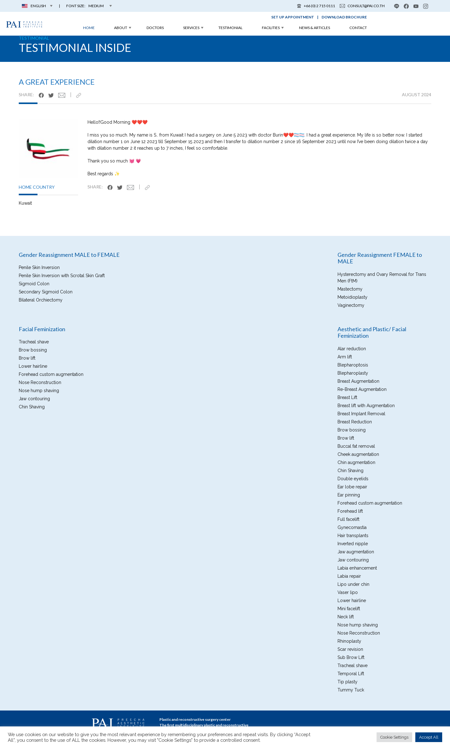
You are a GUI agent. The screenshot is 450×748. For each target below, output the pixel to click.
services (191, 27)
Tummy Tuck (351, 689)
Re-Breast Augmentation (362, 389)
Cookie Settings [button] (394, 737)
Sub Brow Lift (351, 657)
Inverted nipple (353, 543)
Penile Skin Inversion (39, 267)
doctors (155, 27)
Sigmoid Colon (34, 283)
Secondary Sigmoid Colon (45, 291)
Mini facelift (349, 608)
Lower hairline (33, 366)
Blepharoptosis (353, 364)
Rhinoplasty (349, 641)
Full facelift (348, 519)
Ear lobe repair (352, 486)
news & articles (314, 27)
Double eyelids (353, 478)
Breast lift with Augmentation (366, 405)
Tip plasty (348, 681)
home (89, 27)
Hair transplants (353, 535)
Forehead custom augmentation (51, 374)
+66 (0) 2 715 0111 (316, 5)
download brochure (344, 17)
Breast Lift (347, 397)
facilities (271, 27)
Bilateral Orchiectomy (40, 299)
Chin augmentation (356, 462)
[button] (89, 6)
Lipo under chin (353, 584)
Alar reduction (352, 348)
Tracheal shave (34, 341)
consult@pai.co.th (362, 5)
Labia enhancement (357, 568)
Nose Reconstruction (40, 382)
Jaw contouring (34, 398)
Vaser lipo (348, 592)
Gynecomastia (352, 527)
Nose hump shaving (39, 390)
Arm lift (345, 356)
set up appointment (292, 17)
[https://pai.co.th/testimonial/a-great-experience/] (81, 95)
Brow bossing (33, 349)
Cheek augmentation (358, 454)
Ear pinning (349, 494)
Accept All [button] (428, 737)
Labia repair (349, 576)
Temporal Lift (351, 673)
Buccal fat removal (356, 446)
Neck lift (346, 616)
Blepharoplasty (353, 373)
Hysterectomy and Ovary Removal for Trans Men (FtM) (382, 277)
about (120, 27)
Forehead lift (350, 511)
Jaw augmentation (356, 551)
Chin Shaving (32, 406)
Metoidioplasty (353, 297)
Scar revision (350, 649)
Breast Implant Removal (361, 413)
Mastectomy (350, 289)
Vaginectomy (351, 305)
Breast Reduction (355, 421)
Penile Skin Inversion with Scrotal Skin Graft (62, 275)
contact (358, 27)
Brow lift (27, 358)
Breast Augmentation (358, 381)
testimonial (230, 27)
